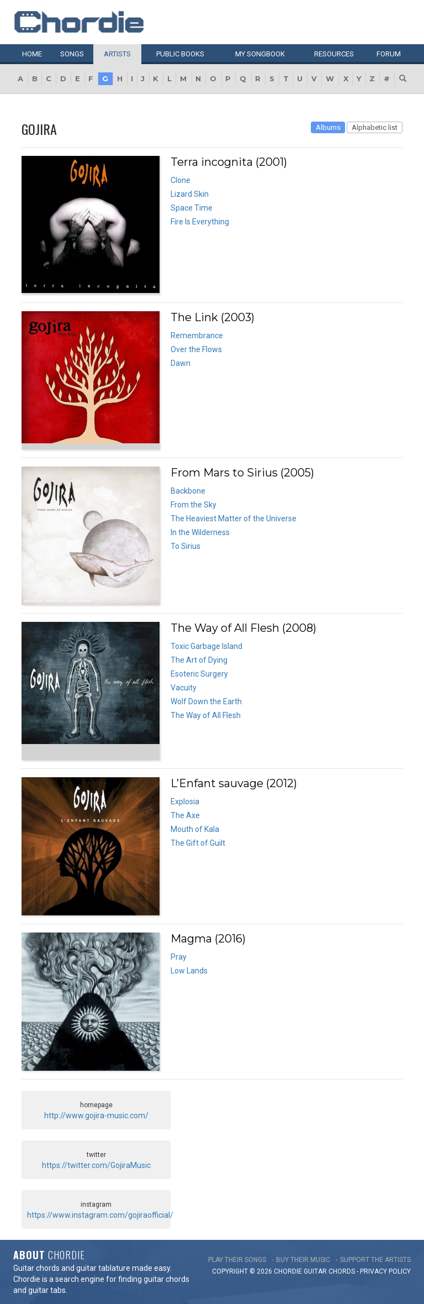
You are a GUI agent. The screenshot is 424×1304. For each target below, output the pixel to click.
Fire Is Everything (200, 221)
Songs (72, 54)
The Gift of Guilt (198, 843)
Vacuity (184, 687)
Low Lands (189, 970)
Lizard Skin (190, 194)
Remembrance (197, 335)
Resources (334, 54)
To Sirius (185, 546)
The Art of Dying (199, 660)
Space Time (192, 207)
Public (180, 54)
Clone (180, 180)
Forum (389, 54)
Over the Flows (196, 349)
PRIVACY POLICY (385, 1271)
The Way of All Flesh (206, 715)
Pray (179, 956)
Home (32, 54)
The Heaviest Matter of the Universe (233, 518)
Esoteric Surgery (199, 673)
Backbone (188, 490)
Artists (117, 54)
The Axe (185, 815)
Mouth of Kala (195, 829)
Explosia (185, 801)
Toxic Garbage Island (206, 646)
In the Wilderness (200, 532)
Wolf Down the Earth (206, 701)
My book (260, 54)
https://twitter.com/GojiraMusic (96, 1165)
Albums (328, 127)
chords (341, 1271)
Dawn (180, 363)
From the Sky (193, 504)
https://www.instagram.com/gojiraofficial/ (100, 1215)
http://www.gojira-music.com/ (96, 1115)
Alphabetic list (375, 127)
